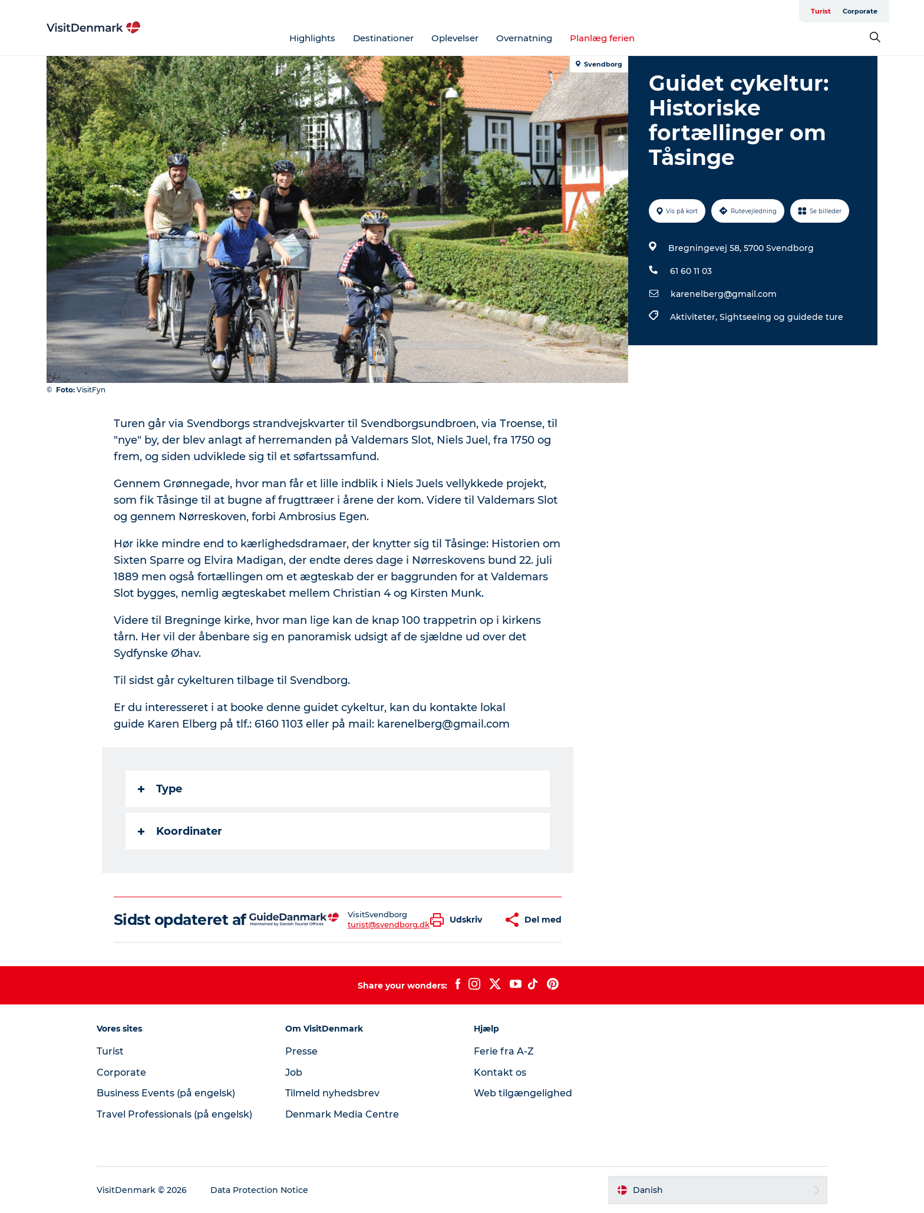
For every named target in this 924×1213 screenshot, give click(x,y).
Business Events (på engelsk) (166, 1093)
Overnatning (524, 38)
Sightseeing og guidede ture (781, 317)
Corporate (860, 11)
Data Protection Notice (259, 1190)
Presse (301, 1051)
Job (293, 1072)
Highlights (312, 38)
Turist (821, 11)
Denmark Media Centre (342, 1114)
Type (160, 788)
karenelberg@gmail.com (724, 294)
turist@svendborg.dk (389, 924)
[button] (459, 920)
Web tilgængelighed (523, 1093)
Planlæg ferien (602, 38)
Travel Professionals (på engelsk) (174, 1114)
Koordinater (180, 831)
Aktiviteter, (695, 317)
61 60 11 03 (691, 271)
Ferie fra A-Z (504, 1051)
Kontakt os (500, 1072)
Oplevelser (454, 38)
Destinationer (383, 38)
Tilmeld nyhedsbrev (332, 1093)
